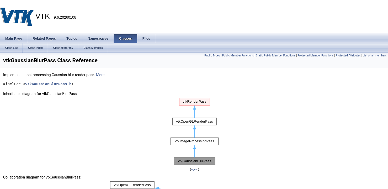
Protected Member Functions (315, 55)
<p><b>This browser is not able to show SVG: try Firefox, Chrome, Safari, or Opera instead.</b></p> (194, 131)
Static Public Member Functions (275, 55)
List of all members (375, 55)
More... (101, 75)
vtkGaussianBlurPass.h (48, 84)
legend (194, 169)
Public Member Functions (238, 55)
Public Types (212, 55)
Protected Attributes (348, 55)
